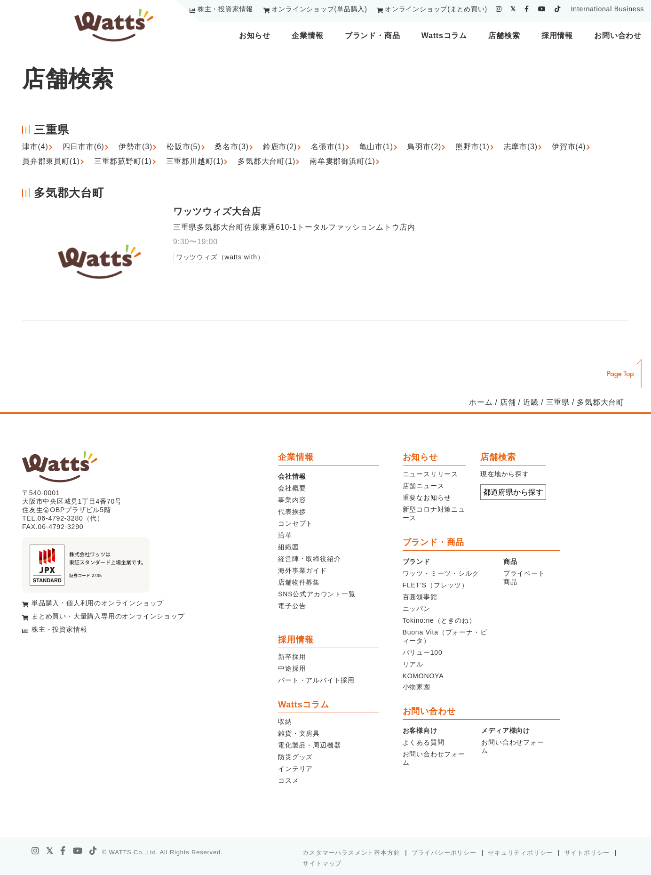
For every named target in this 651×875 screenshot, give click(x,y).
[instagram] (499, 9)
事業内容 (292, 500)
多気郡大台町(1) (266, 161)
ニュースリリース (430, 474)
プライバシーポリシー (444, 852)
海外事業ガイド (302, 570)
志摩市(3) (521, 147)
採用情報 (557, 36)
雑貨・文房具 (299, 733)
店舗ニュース (424, 486)
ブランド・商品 (372, 36)
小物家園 (416, 686)
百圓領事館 (420, 597)
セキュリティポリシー (520, 852)
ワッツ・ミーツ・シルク (441, 573)
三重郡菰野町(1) (123, 161)
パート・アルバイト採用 (316, 680)
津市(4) (35, 147)
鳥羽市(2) (424, 147)
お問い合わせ (618, 36)
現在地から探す (504, 474)
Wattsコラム (444, 36)
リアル (413, 664)
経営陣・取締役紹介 (309, 558)
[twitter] (513, 9)
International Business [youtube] (607, 9)
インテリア (295, 768)
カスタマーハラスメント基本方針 (351, 852)
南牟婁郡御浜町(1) (342, 161)
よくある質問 (424, 742)
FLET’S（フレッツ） (435, 585)
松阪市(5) (183, 147)
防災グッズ (295, 757)
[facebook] (526, 9)
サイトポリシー (587, 852)
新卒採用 (292, 656)
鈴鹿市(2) (280, 147)
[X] (50, 851)
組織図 (288, 547)
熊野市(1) (472, 147)
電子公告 (292, 606)
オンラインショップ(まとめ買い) (436, 9)
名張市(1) (328, 147)
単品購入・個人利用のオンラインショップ (98, 603)
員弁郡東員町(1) (51, 161)
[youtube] (542, 9)
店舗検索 (504, 36)
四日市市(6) (83, 147)
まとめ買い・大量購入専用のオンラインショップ (108, 616)
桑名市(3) (231, 147)
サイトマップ (321, 863)
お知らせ (254, 36)
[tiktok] (558, 9)
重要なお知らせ (427, 497)
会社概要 (292, 488)
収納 (285, 721)
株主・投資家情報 (225, 9)
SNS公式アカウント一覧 (316, 594)
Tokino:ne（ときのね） (439, 620)
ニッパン (416, 608)
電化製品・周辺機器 (309, 745)
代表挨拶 (292, 511)
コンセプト (295, 523)
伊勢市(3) (135, 147)
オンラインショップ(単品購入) (319, 9)
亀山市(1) (376, 147)
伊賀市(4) (569, 147)
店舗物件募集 (299, 582)
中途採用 (292, 668)
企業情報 (307, 36)
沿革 (285, 535)
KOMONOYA (423, 676)
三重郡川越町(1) (195, 161)
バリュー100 (423, 652)
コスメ (288, 780)
